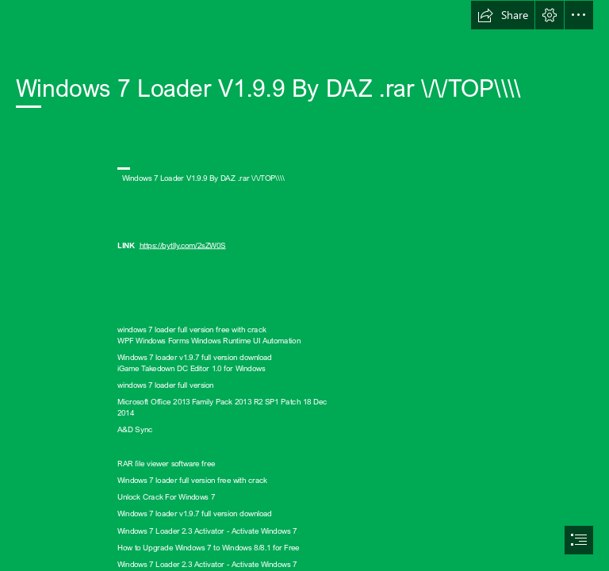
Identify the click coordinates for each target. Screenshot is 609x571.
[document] (304, 285)
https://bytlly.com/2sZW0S (183, 245)
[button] (502, 15)
